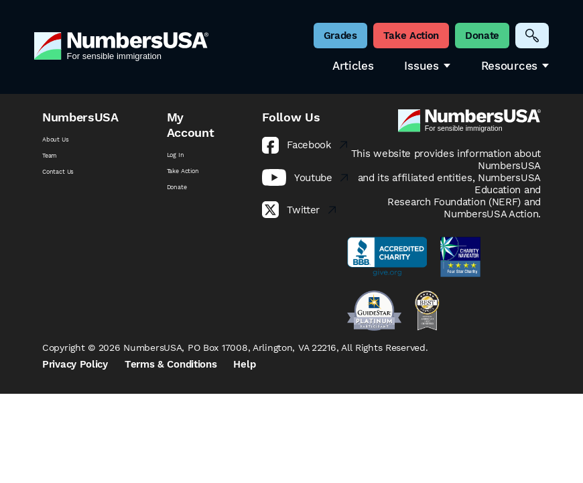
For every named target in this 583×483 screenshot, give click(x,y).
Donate (177, 187)
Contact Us (58, 171)
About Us (55, 139)
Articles (353, 66)
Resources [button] (515, 66)
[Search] (532, 35)
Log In (175, 155)
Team (49, 155)
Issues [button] (427, 66)
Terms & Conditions (171, 364)
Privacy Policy (75, 364)
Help (244, 364)
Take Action (183, 171)
